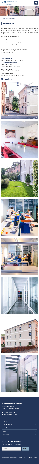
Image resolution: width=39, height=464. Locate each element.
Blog (4, 431)
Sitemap (16, 460)
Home (3, 18)
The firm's (6, 421)
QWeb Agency (23, 460)
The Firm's (7, 18)
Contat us (6, 434)
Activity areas (7, 428)
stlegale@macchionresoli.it (11, 414)
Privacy (30, 457)
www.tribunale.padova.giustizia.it (10, 62)
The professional (8, 424)
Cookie (35, 457)
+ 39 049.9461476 (8, 412)
